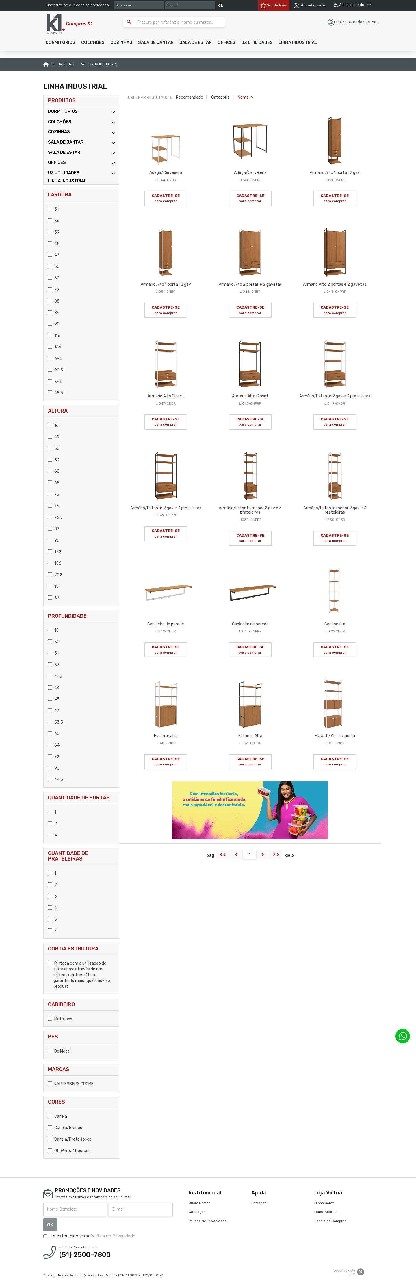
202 (55, 574)
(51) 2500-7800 (85, 1255)
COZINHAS (81, 132)
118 (54, 335)
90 (54, 324)
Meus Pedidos (325, 1212)
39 (54, 232)
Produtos (62, 100)
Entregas (259, 1203)
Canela (57, 1116)
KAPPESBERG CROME (71, 1083)
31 (53, 209)
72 (53, 289)
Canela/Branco (65, 1127)
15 (53, 630)
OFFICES (81, 162)
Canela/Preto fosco (70, 1139)
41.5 (55, 676)
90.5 (55, 370)
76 (53, 506)
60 (54, 278)
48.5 (55, 392)
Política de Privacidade (112, 1236)
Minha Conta (324, 1203)
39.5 (55, 381)
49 (54, 437)
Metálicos (60, 1019)
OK (50, 1224)
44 (54, 687)
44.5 (55, 779)
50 (54, 266)
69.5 (55, 358)
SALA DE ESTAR (81, 152)
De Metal (59, 1051)
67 (53, 597)
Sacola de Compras (330, 1221)
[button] (60, 42)
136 (54, 347)
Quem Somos (200, 1203)
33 (54, 664)
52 (54, 460)
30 (54, 641)
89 (54, 312)
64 (54, 745)
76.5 (55, 517)
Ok (220, 5)
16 (53, 425)
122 (54, 551)
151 (54, 586)
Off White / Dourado (69, 1150)
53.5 (55, 722)
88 (54, 301)
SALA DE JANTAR (81, 142)
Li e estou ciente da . (89, 1236)
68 (54, 482)
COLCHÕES (81, 122)
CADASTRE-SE (166, 198)
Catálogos (197, 1212)
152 (54, 563)
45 (54, 243)
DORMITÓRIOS (81, 111)
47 (53, 255)
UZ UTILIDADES (81, 173)
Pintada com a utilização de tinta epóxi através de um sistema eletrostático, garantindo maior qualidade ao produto (79, 975)
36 (54, 220)
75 (53, 494)
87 (53, 529)
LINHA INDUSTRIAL (67, 180)
